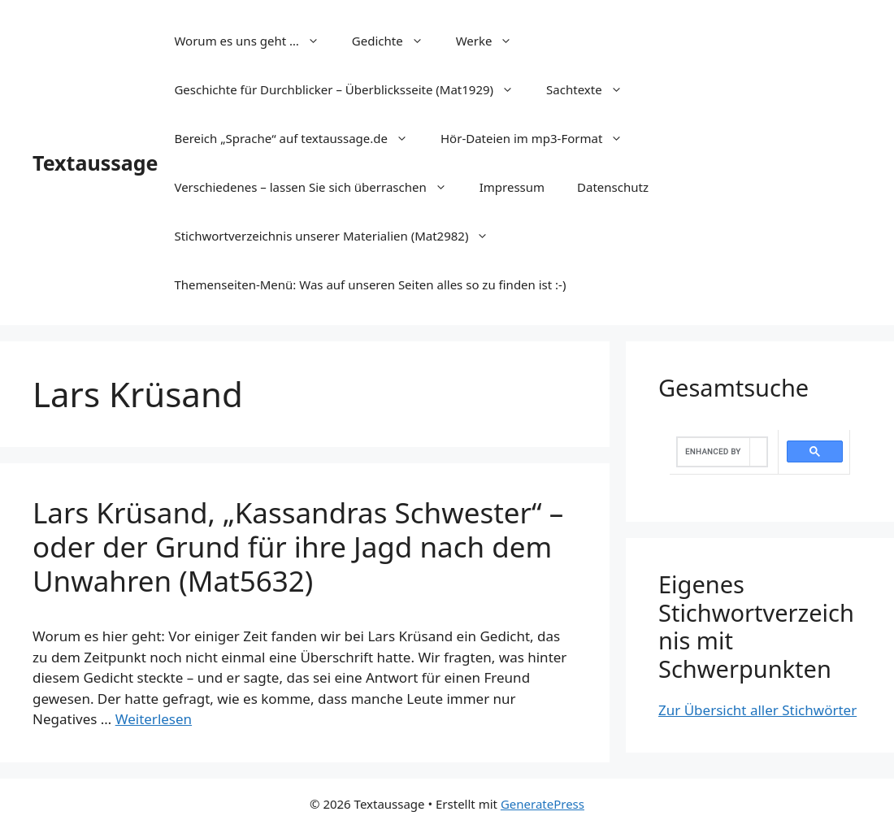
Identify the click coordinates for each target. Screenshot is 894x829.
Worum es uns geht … (254, 40)
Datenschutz (613, 187)
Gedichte (396, 40)
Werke (492, 40)
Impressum (512, 187)
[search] (713, 452)
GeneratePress (542, 804)
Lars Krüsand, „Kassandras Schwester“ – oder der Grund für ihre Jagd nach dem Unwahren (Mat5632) (298, 546)
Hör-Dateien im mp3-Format (539, 138)
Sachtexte (592, 89)
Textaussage (95, 162)
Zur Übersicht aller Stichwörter (757, 710)
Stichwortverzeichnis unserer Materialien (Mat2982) (339, 235)
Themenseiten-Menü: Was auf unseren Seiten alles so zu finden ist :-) (370, 284)
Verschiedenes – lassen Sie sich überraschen (318, 187)
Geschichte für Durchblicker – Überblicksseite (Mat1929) (352, 89)
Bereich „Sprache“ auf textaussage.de (299, 138)
